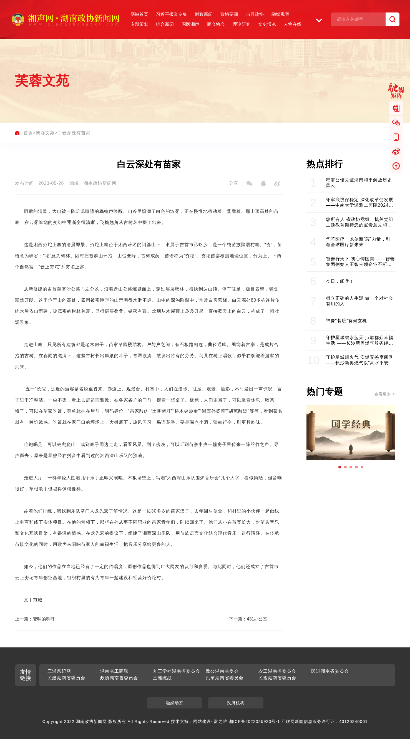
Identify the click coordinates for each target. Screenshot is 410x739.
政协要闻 (229, 14)
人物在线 (292, 24)
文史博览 (267, 24)
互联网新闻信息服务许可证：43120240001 (324, 721)
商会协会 (216, 24)
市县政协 (255, 14)
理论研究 (241, 24)
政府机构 (236, 702)
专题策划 (139, 24)
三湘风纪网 (59, 671)
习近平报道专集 (171, 14)
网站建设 (202, 721)
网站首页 (139, 14)
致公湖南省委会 (222, 671)
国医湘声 (190, 24)
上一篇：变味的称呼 (35, 619)
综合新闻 (165, 24)
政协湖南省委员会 (119, 677)
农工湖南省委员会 (277, 671)
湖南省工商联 (114, 671)
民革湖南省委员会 (224, 677)
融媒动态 (174, 702)
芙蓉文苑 (45, 132)
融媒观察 (280, 14)
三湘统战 (162, 677)
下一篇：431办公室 (248, 619)
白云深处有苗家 (73, 132)
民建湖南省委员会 (66, 677)
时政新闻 (204, 14)
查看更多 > (384, 394)
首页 (28, 132)
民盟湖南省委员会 (277, 677)
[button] (339, 467)
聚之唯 (220, 721)
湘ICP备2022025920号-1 (254, 721)
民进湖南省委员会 (330, 671)
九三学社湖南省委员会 (176, 671)
